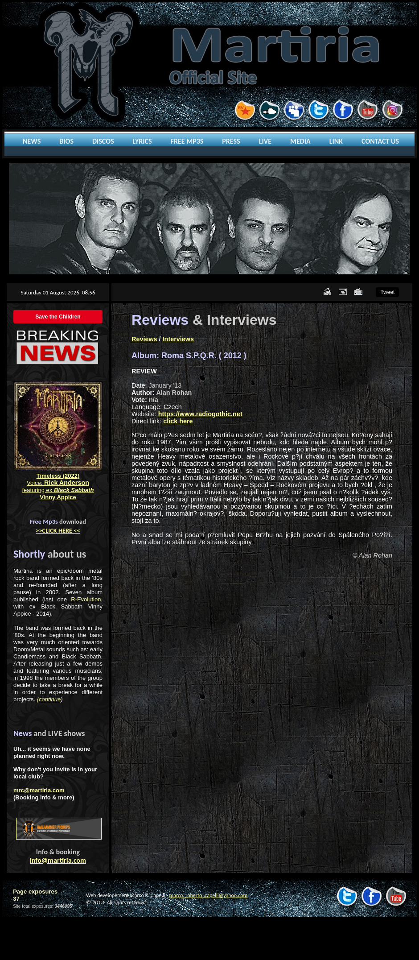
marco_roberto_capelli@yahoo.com (208, 895)
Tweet (387, 292)
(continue (49, 699)
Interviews (178, 339)
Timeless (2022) (58, 475)
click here (178, 421)
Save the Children (57, 317)
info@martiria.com (58, 860)
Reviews (144, 339)
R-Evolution (84, 599)
